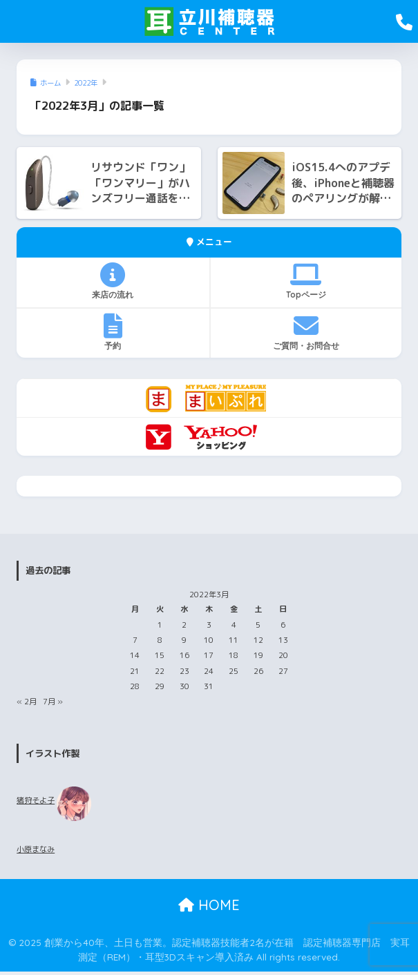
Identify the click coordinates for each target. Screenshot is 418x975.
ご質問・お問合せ (306, 332)
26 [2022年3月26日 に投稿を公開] (258, 671)
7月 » (53, 701)
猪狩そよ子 (36, 800)
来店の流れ (112, 281)
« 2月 (27, 701)
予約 (112, 332)
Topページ (306, 281)
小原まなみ (36, 849)
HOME (209, 905)
